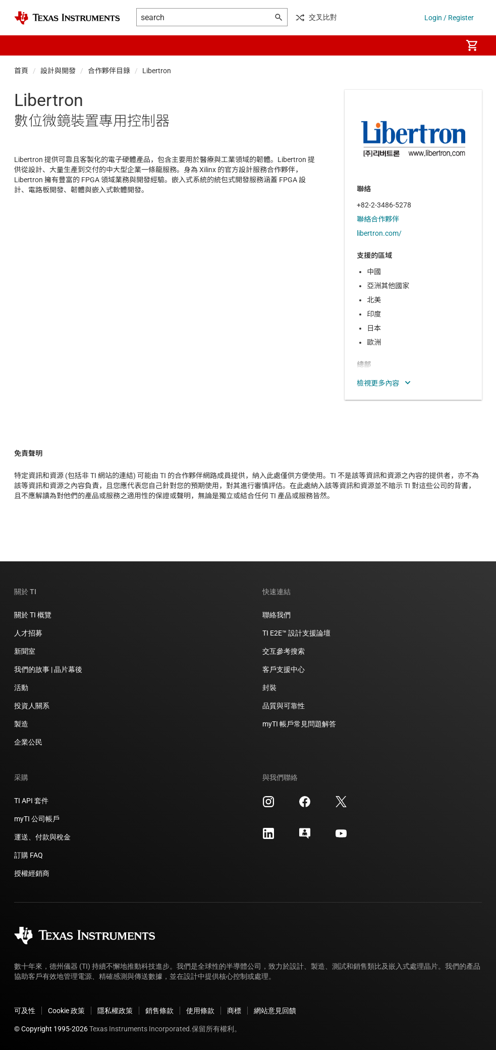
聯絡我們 (276, 615)
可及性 (24, 1011)
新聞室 (24, 651)
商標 (234, 1011)
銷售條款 (159, 1011)
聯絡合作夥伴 (378, 219)
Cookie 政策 (66, 1011)
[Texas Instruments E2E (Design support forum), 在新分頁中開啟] (305, 837)
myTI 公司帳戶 (37, 819)
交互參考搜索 (283, 651)
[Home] (67, 18)
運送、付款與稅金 (42, 837)
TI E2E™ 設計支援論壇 (296, 633)
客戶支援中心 (283, 669)
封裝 (269, 688)
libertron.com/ (379, 233)
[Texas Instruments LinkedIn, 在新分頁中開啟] (268, 837)
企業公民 (28, 742)
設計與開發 (58, 71)
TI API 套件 (31, 801)
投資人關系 (31, 706)
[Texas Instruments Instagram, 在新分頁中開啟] (268, 805)
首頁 (21, 71)
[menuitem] (443, 45)
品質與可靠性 (283, 706)
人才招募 (28, 633)
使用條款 (200, 1011)
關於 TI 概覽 (32, 615)
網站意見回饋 (275, 1011)
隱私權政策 (115, 1011)
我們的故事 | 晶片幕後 (48, 669)
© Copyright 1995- (51, 1029)
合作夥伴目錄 (109, 71)
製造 (21, 724)
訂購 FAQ (28, 855)
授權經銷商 (31, 873)
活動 (21, 688)
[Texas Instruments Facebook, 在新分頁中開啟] (305, 805)
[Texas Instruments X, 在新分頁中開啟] (341, 805)
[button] (24, 45)
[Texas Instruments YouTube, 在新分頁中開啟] (341, 837)
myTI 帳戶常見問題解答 (299, 724)
